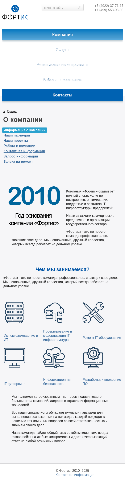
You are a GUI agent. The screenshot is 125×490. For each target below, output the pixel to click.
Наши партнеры (17, 135)
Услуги (62, 49)
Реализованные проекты (62, 64)
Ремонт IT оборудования (102, 337)
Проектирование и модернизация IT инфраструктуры (57, 336)
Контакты (62, 95)
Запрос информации (21, 156)
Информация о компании (25, 130)
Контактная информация (24, 151)
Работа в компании (62, 80)
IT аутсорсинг (14, 384)
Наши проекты (16, 140)
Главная (12, 111)
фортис (15, 12)
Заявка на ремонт (18, 161)
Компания (62, 34)
